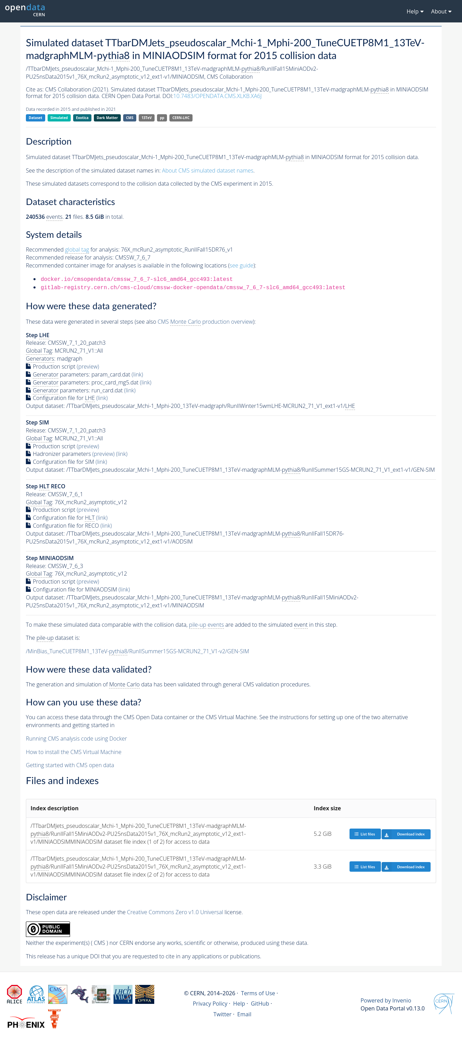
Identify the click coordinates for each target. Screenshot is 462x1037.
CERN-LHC (181, 117)
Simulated (59, 117)
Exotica (82, 117)
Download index (403, 834)
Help (239, 1003)
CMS (129, 117)
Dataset (35, 117)
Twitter (223, 1014)
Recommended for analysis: (72, 250)
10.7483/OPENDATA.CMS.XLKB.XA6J (217, 96)
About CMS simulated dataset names (208, 170)
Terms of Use (258, 993)
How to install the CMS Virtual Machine (73, 752)
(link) (137, 374)
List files (364, 834)
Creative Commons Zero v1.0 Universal (175, 912)
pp (162, 117)
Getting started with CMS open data (70, 765)
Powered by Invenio (386, 1000)
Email (244, 1014)
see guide (242, 265)
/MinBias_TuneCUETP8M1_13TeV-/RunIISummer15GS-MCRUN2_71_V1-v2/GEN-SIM (137, 651)
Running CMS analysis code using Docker (76, 738)
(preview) (88, 366)
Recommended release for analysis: (70, 257)
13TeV (146, 117)
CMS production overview (205, 322)
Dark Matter (107, 117)
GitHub (260, 1003)
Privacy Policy (210, 1003)
